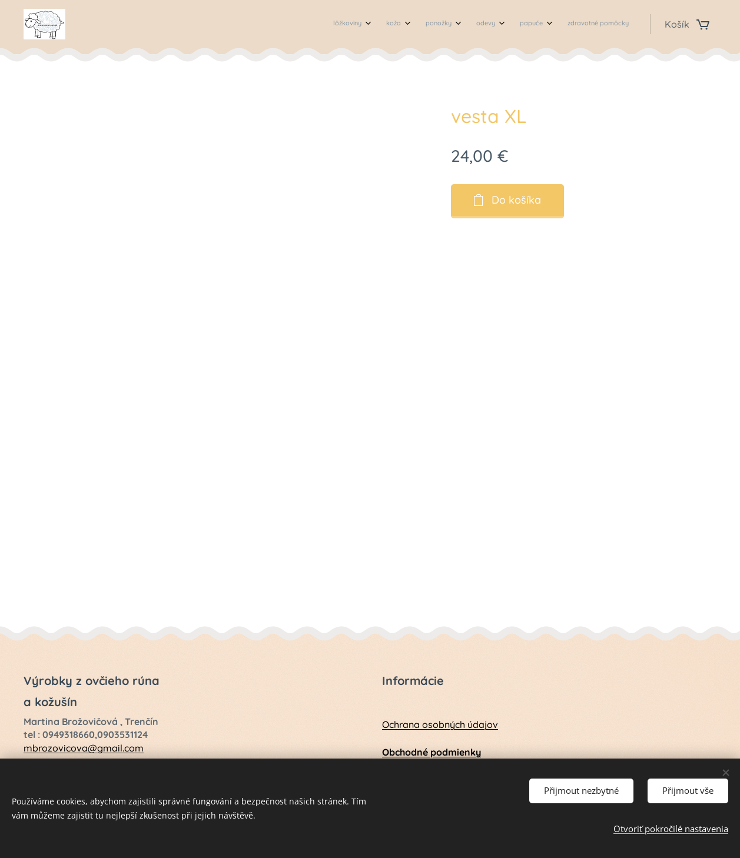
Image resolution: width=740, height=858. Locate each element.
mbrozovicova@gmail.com (84, 748)
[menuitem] (511, 24)
